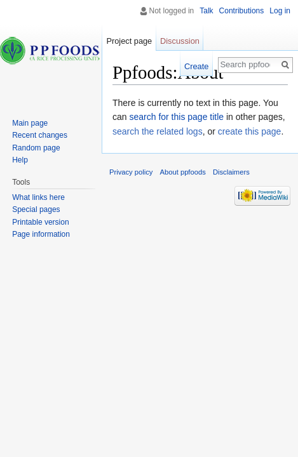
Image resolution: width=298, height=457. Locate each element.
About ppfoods (183, 172)
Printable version (40, 222)
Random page (36, 147)
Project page (129, 41)
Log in (279, 10)
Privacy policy (130, 172)
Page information (41, 234)
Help (20, 160)
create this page (249, 131)
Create (196, 66)
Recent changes (39, 135)
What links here (38, 197)
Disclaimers (231, 172)
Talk (206, 10)
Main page (30, 123)
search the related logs (157, 131)
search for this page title (176, 117)
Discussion (180, 41)
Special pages (36, 209)
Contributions (241, 10)
